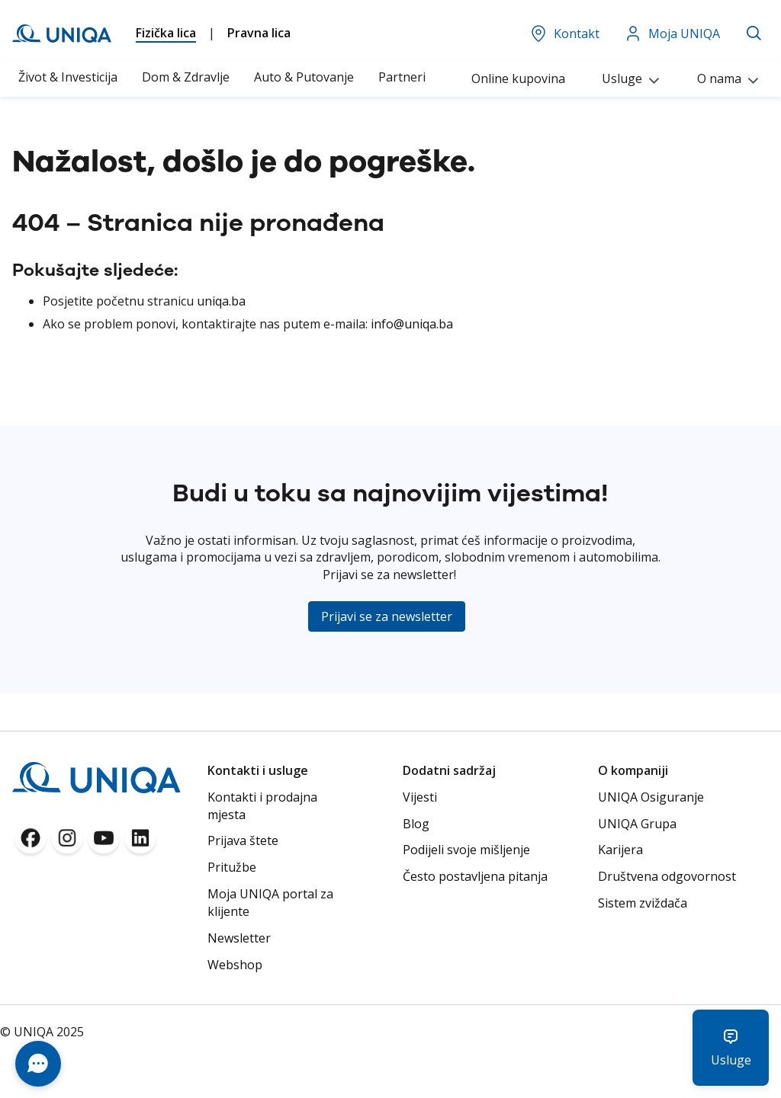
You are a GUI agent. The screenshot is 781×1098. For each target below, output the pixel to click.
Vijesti (420, 797)
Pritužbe (231, 867)
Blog (416, 823)
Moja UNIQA (672, 33)
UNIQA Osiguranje (651, 797)
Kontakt (564, 33)
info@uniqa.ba (412, 323)
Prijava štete (242, 840)
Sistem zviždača (642, 903)
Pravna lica (259, 32)
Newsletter (239, 938)
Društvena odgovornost (667, 876)
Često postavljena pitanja (475, 876)
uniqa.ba (221, 301)
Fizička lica (166, 32)
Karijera (620, 849)
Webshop (234, 964)
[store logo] (61, 33)
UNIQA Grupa (637, 823)
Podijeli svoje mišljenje (466, 849)
